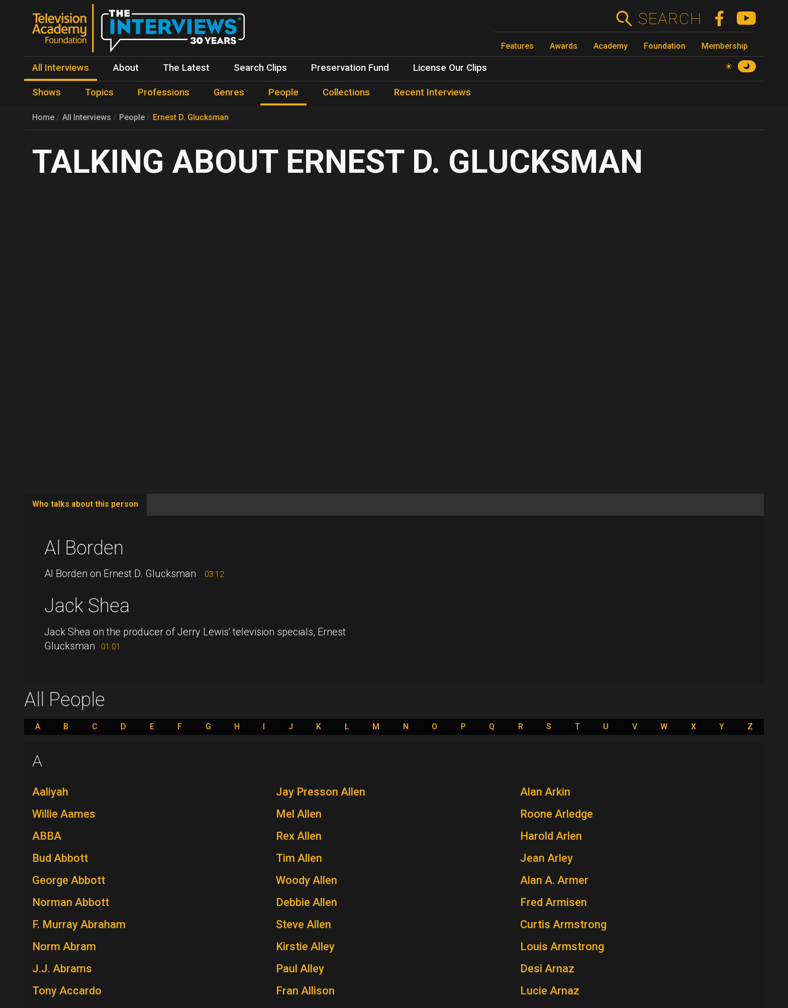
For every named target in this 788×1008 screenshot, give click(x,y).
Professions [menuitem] (163, 92)
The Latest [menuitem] (186, 67)
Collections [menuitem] (346, 92)
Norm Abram (64, 946)
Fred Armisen (553, 902)
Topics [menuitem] (99, 92)
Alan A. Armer (554, 880)
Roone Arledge (556, 814)
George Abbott (68, 880)
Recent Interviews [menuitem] (432, 92)
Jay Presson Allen (320, 792)
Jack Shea (87, 606)
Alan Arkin (545, 792)
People (132, 117)
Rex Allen (299, 836)
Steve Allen (303, 924)
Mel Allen (299, 814)
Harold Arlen (551, 836)
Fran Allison (305, 990)
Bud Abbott (60, 858)
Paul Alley (300, 968)
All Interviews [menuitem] (60, 67)
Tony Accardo (67, 990)
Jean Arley (546, 858)
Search (670, 19)
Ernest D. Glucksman (191, 117)
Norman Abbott (70, 902)
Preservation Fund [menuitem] (350, 67)
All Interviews (86, 117)
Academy (611, 46)
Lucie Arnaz (549, 990)
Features (517, 46)
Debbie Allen (306, 902)
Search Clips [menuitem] (260, 67)
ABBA (46, 836)
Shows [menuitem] (46, 92)
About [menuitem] (126, 67)
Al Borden (84, 548)
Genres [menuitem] (229, 92)
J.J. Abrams (62, 968)
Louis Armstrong (562, 946)
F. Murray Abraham (79, 924)
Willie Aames (63, 814)
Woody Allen (306, 880)
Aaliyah (50, 792)
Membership (725, 46)
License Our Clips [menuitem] (450, 67)
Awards (563, 46)
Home (43, 117)
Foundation (664, 46)
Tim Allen (299, 858)
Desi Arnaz (547, 968)
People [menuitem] (283, 92)
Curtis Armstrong (563, 924)
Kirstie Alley (305, 946)
